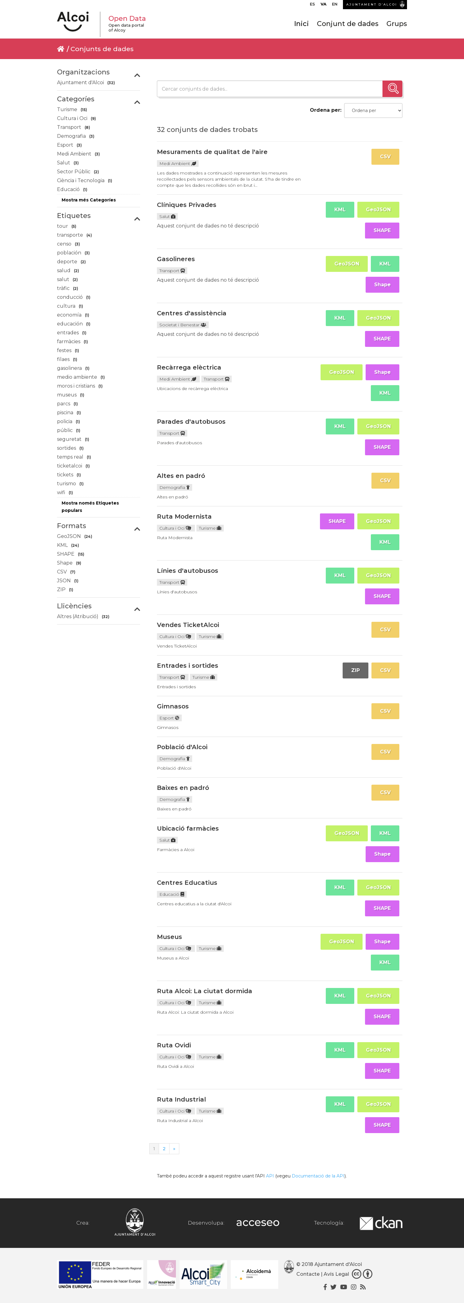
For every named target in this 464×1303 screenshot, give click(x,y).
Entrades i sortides (187, 665)
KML (340, 209)
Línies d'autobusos (187, 570)
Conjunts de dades (102, 49)
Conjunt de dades (347, 24)
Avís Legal (336, 1274)
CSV (385, 157)
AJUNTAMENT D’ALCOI (371, 4)
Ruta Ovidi (174, 1045)
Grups (396, 24)
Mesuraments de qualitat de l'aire (212, 152)
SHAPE (382, 230)
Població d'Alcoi (182, 747)
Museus (169, 937)
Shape (382, 284)
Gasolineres (176, 259)
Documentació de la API (318, 1176)
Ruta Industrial (181, 1099)
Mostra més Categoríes (89, 200)
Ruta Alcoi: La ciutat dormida (204, 991)
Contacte (308, 1274)
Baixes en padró (183, 787)
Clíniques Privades (186, 204)
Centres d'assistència (191, 313)
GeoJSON (378, 209)
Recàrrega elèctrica (189, 367)
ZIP (355, 670)
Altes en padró (181, 475)
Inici (301, 24)
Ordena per (325, 110)
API (270, 1176)
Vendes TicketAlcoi (188, 625)
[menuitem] (312, 5)
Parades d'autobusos (191, 421)
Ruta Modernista (184, 516)
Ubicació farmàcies (188, 828)
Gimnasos (173, 706)
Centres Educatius (187, 882)
